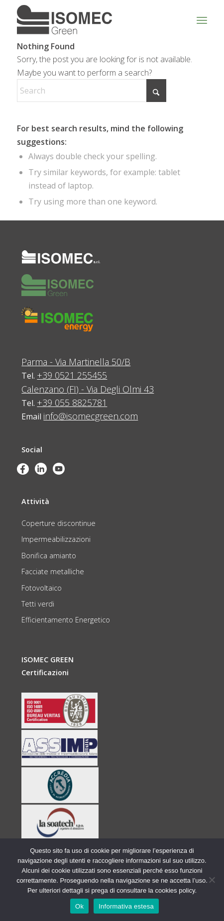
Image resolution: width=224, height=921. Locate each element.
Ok (79, 906)
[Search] (91, 90)
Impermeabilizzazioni (56, 539)
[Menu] (202, 20)
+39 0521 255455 (72, 375)
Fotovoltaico (41, 588)
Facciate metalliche (52, 571)
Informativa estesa (126, 906)
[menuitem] (202, 20)
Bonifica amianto (48, 555)
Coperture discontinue (58, 523)
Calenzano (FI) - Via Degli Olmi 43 (87, 389)
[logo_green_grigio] (93, 20)
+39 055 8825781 (72, 403)
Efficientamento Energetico (65, 619)
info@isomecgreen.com (90, 416)
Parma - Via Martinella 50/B (75, 362)
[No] (212, 880)
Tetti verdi (37, 604)
